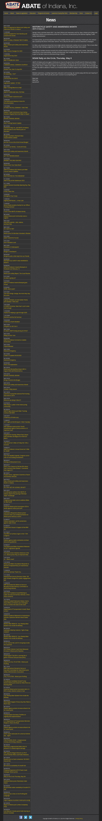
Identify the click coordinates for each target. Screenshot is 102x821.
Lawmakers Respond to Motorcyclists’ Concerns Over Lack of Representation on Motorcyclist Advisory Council (16, 514)
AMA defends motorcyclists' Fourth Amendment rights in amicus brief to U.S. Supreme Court (16, 428)
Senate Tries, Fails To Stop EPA (13, 69)
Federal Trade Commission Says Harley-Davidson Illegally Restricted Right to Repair (16, 113)
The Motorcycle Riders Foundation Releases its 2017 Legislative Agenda (17, 547)
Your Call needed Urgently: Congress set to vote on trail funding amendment (16, 456)
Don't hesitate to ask (10, 242)
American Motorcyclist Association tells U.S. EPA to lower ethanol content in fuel (17, 690)
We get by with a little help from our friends (16, 256)
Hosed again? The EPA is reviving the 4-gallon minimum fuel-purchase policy (15, 656)
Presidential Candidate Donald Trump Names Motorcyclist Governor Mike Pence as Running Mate (17, 683)
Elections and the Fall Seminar (13, 317)
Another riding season (10, 389)
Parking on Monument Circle (12, 462)
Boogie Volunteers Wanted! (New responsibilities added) (13, 137)
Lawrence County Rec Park (59, 13)
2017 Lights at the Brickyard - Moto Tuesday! (17, 422)
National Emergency (10, 351)
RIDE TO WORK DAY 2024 (11, 60)
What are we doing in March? (12, 400)
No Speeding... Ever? (10, 74)
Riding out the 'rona (9, 335)
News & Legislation (21, 13)
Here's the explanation (10, 364)
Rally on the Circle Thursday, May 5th (15, 776)
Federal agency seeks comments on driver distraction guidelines (16, 541)
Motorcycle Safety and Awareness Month (16, 151)
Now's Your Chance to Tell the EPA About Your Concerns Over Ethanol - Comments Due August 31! (16, 468)
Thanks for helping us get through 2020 (15, 312)
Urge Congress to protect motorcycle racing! (17, 800)
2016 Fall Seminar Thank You (12, 572)
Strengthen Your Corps (10, 196)
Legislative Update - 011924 (12, 83)
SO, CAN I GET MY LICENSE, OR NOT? (15, 487)
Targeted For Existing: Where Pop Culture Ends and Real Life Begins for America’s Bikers (16, 436)
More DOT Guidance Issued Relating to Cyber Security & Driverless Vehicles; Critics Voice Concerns (17, 594)
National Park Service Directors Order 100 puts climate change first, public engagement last (17, 578)
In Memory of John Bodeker (12, 322)
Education (33, 13)
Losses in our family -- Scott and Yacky (15, 147)
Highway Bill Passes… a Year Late (14, 200)
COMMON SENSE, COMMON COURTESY (16, 65)
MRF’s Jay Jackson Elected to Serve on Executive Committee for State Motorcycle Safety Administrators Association (16, 670)
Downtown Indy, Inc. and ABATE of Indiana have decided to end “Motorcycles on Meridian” (16, 129)
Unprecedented (8, 346)
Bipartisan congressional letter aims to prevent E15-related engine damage (15, 747)
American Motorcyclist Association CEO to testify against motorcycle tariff (16, 507)
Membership (73, 13)
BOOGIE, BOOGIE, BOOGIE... (12, 118)
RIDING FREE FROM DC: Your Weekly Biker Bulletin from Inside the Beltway (16, 624)
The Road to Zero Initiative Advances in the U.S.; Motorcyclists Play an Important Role (16, 554)
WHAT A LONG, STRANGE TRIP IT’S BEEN (16, 40)
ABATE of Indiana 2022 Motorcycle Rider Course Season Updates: (16, 170)
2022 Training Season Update (12, 123)
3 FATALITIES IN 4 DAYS (11, 78)
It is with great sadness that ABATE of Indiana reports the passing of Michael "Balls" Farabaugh (15, 493)
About (12, 13)
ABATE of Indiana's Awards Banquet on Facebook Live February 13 (15, 268)
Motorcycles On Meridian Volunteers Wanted (17, 233)
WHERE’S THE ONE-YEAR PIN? (12, 160)
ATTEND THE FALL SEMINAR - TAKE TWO (16, 108)
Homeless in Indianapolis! (11, 247)
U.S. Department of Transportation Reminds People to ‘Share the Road (17, 722)
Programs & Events (43, 13)
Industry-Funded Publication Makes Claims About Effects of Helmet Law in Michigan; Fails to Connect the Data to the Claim (16, 603)
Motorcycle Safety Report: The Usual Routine (17, 273)
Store (81, 13)
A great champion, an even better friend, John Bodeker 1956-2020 (16, 301)
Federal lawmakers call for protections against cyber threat (15, 522)
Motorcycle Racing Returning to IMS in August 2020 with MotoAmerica (15, 370)
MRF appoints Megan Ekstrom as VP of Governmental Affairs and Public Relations (16, 754)
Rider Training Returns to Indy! (13, 87)
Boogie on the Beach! (10, 251)
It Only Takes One (9, 191)
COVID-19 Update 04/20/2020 (12, 355)
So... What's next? (9, 559)
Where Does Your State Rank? (12, 165)
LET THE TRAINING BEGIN (11, 156)
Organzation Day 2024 (10, 56)
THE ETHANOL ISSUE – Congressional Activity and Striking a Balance (15, 741)
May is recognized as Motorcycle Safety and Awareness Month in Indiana (17, 28)
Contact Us (88, 13)
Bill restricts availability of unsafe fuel (15, 765)
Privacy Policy (79, 818)
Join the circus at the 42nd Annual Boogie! (16, 142)
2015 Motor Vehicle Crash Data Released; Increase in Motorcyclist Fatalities (16, 650)
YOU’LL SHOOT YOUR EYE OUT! (13, 97)
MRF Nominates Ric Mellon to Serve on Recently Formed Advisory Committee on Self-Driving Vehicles (16, 586)
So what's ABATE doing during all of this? (16, 331)
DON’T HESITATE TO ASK (11, 238)
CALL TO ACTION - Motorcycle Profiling (15, 676)
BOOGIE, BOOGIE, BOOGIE (11, 375)
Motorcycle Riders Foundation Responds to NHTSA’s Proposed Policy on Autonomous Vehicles (16, 565)
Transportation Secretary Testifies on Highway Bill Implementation (15, 715)
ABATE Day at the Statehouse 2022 (14, 180)
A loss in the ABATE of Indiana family (14, 211)
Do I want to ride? (9, 229)
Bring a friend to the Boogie (12, 380)
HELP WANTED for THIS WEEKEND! (14, 176)
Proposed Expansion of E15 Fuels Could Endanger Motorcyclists (15, 771)
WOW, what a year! (9, 289)
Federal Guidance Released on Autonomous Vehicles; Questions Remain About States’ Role (17, 617)
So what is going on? (10, 278)
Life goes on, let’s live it (10, 326)
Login (96, 13)
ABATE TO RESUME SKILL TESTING (14, 92)
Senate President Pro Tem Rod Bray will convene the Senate (15, 34)
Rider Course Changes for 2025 (13, 51)
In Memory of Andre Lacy (11, 417)
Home (6, 13)
